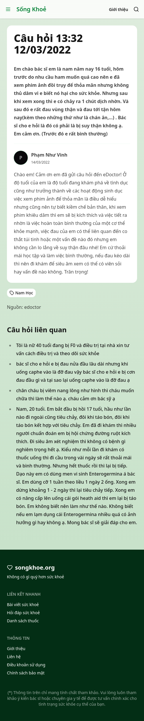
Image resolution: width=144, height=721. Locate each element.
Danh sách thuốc (23, 620)
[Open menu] (8, 9)
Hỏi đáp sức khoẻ (23, 612)
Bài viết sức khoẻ (23, 604)
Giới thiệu (118, 9)
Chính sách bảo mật (25, 673)
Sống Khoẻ (31, 9)
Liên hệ (14, 656)
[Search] (136, 9)
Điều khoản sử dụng (26, 664)
